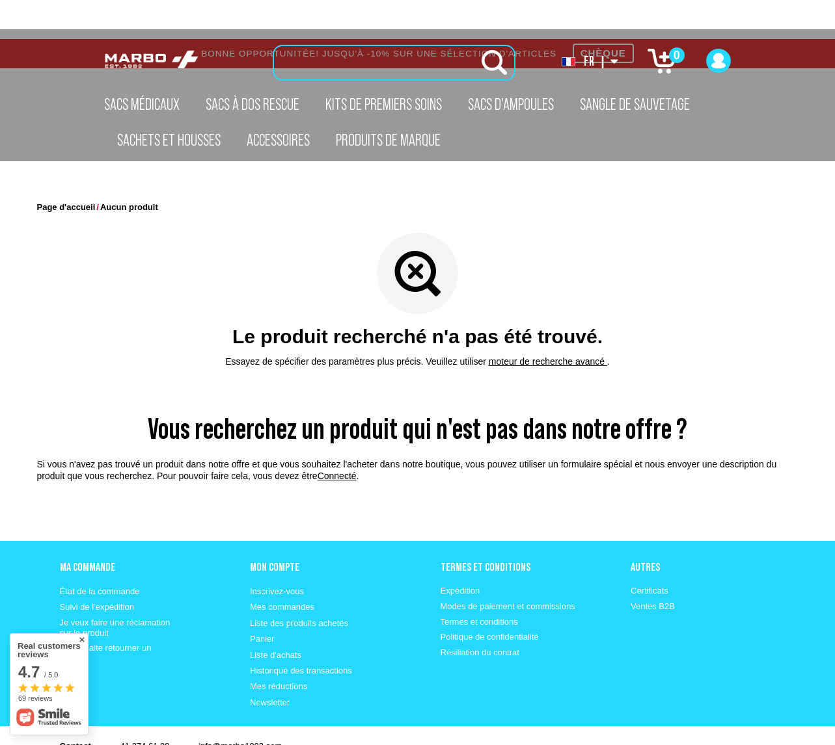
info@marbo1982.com (240, 707)
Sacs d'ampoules (511, 104)
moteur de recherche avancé (548, 322)
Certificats (649, 551)
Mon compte (274, 527)
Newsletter (270, 663)
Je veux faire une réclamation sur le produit (115, 589)
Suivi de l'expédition (97, 568)
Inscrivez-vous (277, 552)
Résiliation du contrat (480, 613)
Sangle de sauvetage (635, 104)
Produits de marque (388, 140)
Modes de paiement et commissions (508, 567)
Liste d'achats (275, 616)
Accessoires (278, 140)
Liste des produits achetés (299, 584)
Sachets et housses (169, 140)
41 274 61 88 (145, 707)
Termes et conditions (479, 583)
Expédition (460, 551)
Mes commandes (282, 568)
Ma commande (87, 527)
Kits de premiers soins (383, 104)
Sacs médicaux (142, 104)
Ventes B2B (653, 567)
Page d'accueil (66, 168)
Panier (262, 600)
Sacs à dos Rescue (252, 104)
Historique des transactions (301, 631)
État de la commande (100, 552)
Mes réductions (278, 647)
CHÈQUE (603, 14)
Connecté (337, 437)
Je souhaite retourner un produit (106, 614)
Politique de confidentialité (490, 598)
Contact (74, 635)
